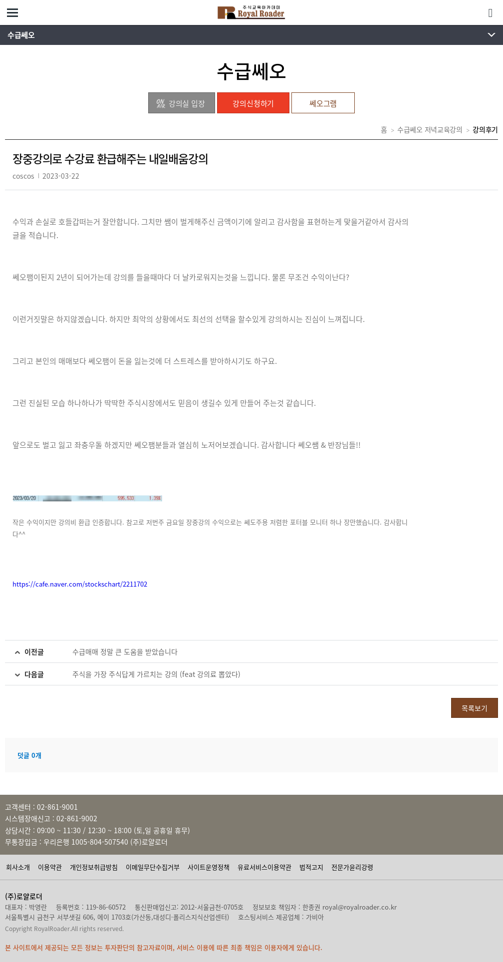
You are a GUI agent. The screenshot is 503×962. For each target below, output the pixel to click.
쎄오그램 (323, 103)
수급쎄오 (20, 34)
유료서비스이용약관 (264, 867)
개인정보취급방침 (94, 867)
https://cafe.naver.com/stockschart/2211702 (79, 584)
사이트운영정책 (209, 867)
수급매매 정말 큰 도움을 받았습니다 (125, 651)
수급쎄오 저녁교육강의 (430, 129)
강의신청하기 (253, 103)
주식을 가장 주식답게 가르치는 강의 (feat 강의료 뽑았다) (156, 674)
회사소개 (18, 867)
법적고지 (311, 867)
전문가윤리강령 (352, 867)
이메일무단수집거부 (153, 867)
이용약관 (50, 867)
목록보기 (475, 708)
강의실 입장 (180, 103)
